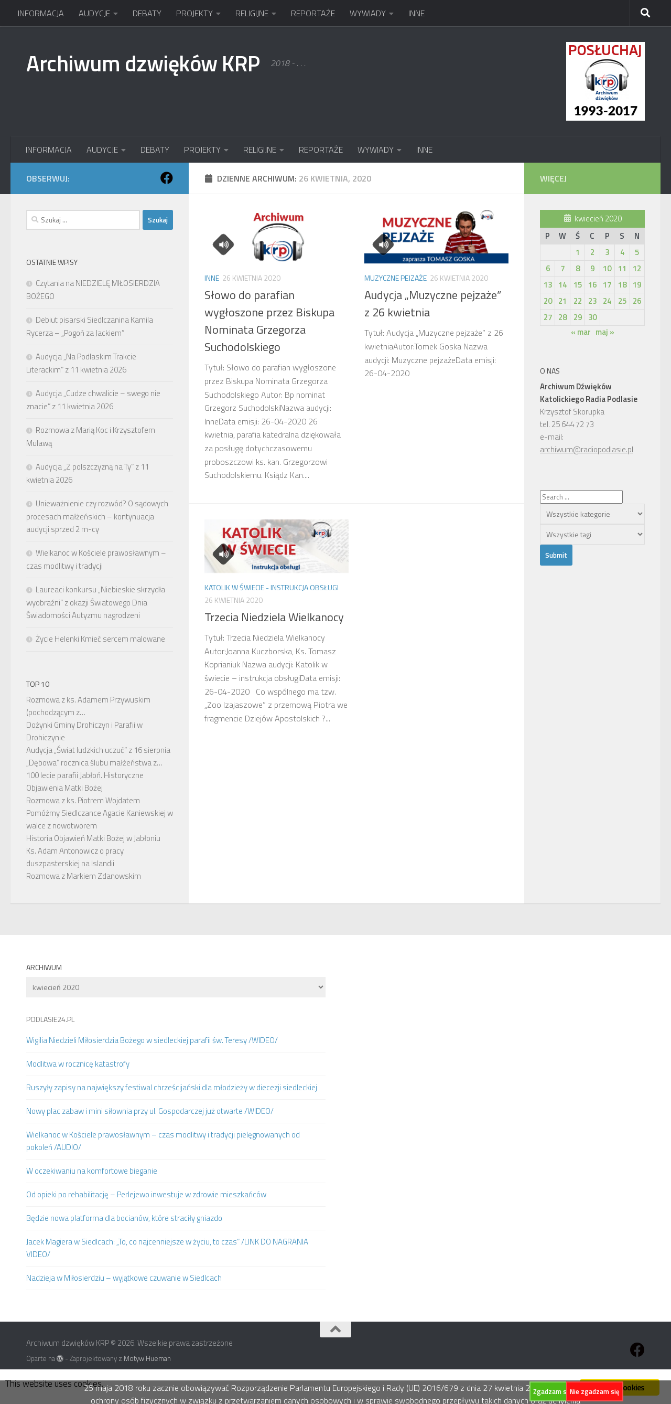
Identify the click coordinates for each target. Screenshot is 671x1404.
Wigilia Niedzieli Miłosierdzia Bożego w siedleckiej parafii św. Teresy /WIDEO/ (152, 1040)
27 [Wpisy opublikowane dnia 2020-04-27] (548, 317)
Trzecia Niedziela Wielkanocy (274, 617)
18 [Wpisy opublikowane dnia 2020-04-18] (622, 285)
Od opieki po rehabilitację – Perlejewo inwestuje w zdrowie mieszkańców (146, 1194)
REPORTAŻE (313, 13)
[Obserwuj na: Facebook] (166, 178)
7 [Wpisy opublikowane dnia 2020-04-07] (562, 268)
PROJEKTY (194, 13)
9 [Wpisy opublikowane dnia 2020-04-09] (592, 268)
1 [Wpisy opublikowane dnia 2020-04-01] (578, 252)
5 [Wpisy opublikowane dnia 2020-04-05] (637, 252)
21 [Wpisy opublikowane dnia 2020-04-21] (562, 301)
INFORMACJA (41, 13)
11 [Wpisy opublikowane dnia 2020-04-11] (622, 268)
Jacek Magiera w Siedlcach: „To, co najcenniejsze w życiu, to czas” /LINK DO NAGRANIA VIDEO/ (167, 1248)
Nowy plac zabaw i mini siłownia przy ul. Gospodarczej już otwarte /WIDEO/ (150, 1111)
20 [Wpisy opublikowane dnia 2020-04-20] (548, 301)
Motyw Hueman (147, 1358)
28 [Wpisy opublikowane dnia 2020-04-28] (562, 317)
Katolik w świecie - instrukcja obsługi (271, 587)
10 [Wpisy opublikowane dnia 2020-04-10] (607, 268)
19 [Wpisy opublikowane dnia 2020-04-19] (637, 285)
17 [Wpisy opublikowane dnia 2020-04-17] (607, 285)
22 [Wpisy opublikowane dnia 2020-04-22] (577, 301)
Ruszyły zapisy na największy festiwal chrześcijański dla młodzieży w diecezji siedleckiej (171, 1087)
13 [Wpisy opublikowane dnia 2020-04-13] (548, 285)
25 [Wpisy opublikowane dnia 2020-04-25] (622, 301)
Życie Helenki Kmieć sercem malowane (100, 639)
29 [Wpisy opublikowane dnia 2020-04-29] (577, 317)
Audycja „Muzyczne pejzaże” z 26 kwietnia (432, 303)
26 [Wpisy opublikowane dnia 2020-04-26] (637, 301)
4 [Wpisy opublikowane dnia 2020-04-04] (622, 252)
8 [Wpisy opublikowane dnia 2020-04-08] (578, 268)
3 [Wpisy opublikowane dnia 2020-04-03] (607, 252)
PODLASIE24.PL (50, 1019)
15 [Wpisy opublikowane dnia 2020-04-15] (577, 285)
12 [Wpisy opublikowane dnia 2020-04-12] (637, 268)
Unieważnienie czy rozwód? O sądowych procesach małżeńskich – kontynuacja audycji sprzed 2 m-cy (97, 516)
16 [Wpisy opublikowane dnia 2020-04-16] (592, 285)
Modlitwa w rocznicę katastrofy (77, 1064)
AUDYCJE (94, 13)
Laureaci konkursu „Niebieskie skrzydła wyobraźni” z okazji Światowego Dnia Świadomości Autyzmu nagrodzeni (95, 602)
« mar (581, 332)
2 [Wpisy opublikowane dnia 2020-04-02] (592, 252)
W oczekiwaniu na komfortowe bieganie (91, 1171)
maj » (605, 332)
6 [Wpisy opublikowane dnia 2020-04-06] (548, 268)
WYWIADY (368, 13)
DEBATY (147, 13)
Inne (211, 277)
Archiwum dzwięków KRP (143, 63)
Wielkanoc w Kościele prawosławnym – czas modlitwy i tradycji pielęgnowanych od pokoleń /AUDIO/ (163, 1141)
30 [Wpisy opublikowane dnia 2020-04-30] (592, 317)
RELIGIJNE (251, 13)
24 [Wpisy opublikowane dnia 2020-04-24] (607, 301)
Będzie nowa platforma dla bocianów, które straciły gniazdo (124, 1218)
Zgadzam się (552, 1391)
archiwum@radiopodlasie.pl (586, 449)
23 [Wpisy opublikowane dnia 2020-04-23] (592, 301)
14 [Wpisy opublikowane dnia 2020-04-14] (562, 285)
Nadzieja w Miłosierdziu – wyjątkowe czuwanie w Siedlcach (124, 1278)
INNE (416, 13)
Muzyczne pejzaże (395, 277)
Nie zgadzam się (595, 1391)
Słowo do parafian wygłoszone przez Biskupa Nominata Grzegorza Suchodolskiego (269, 321)
